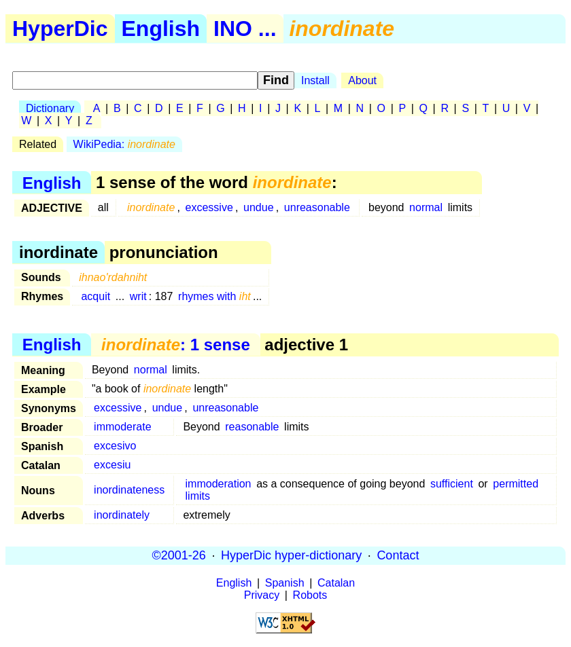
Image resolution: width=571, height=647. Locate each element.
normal (426, 207)
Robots (310, 595)
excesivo (115, 445)
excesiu (112, 464)
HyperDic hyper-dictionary (291, 555)
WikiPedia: (124, 144)
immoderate (122, 426)
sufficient (451, 483)
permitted (515, 483)
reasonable (252, 426)
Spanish (285, 583)
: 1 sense (175, 344)
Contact (398, 555)
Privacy (261, 595)
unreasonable (317, 207)
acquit (95, 296)
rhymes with (214, 296)
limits (198, 496)
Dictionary (50, 108)
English (161, 28)
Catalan (336, 583)
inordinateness (129, 490)
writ (138, 296)
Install (315, 80)
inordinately (122, 515)
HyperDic (60, 28)
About (362, 80)
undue (258, 207)
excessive (209, 207)
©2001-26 (179, 555)
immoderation (219, 483)
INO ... (244, 28)
